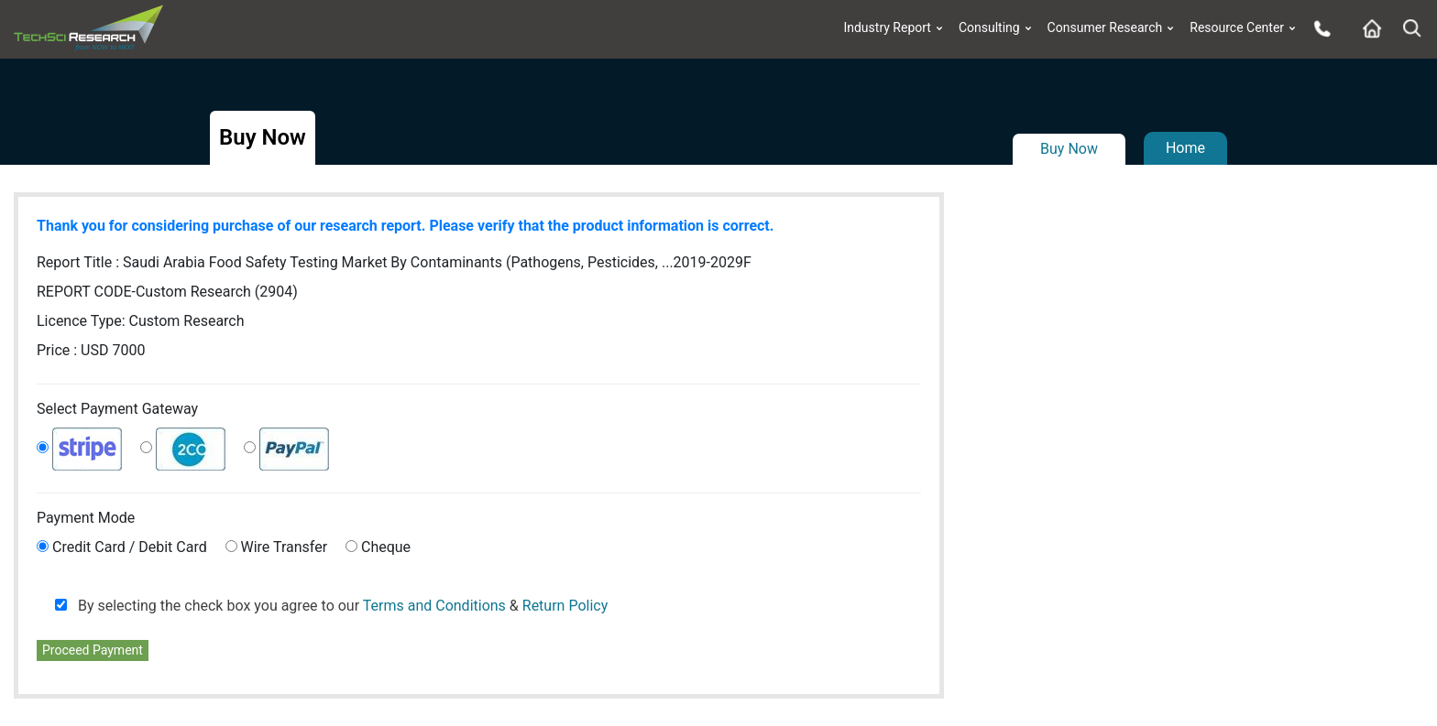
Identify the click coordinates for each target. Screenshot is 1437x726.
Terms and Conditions (434, 605)
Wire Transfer (284, 547)
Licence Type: (141, 321)
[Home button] (1367, 27)
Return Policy (565, 605)
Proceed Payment (92, 650)
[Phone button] (1317, 27)
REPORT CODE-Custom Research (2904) (167, 291)
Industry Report (886, 28)
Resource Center (1237, 28)
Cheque (386, 547)
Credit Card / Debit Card (129, 547)
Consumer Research (1105, 28)
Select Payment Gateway (117, 408)
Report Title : (394, 262)
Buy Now (1069, 148)
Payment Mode (86, 517)
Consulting (989, 28)
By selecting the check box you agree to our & (331, 605)
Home (1185, 148)
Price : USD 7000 (91, 350)
